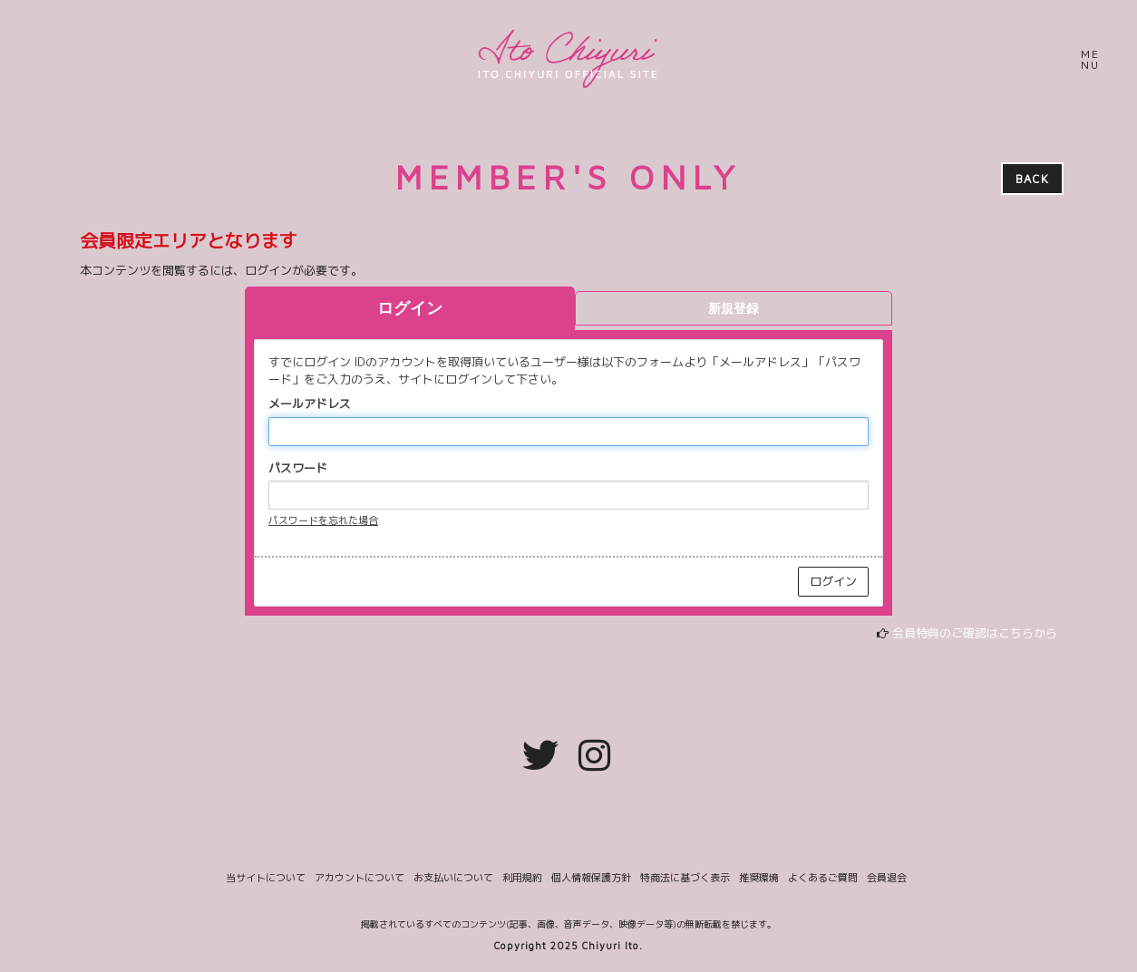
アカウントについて (359, 878)
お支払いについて (453, 878)
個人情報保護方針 (591, 878)
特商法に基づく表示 (685, 878)
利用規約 (522, 878)
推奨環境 (759, 878)
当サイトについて (266, 878)
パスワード (297, 468)
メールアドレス (309, 403)
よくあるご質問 (823, 878)
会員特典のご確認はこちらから (974, 633)
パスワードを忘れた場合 (323, 520)
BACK (1032, 178)
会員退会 (887, 878)
